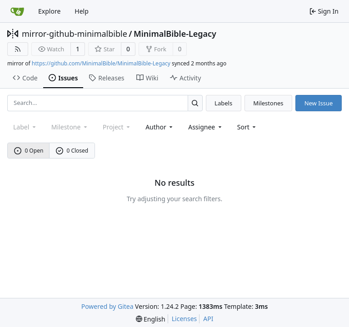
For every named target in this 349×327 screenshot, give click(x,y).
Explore (49, 11)
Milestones (268, 103)
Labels (223, 103)
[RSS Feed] (17, 49)
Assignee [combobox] (205, 127)
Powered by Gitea (107, 306)
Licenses (184, 318)
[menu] (247, 127)
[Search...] (195, 103)
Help (82, 11)
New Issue (318, 103)
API (208, 318)
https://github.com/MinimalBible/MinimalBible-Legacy (101, 63)
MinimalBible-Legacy (175, 33)
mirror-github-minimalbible (74, 33)
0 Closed (72, 150)
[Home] (17, 11)
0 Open (29, 150)
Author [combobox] (159, 127)
